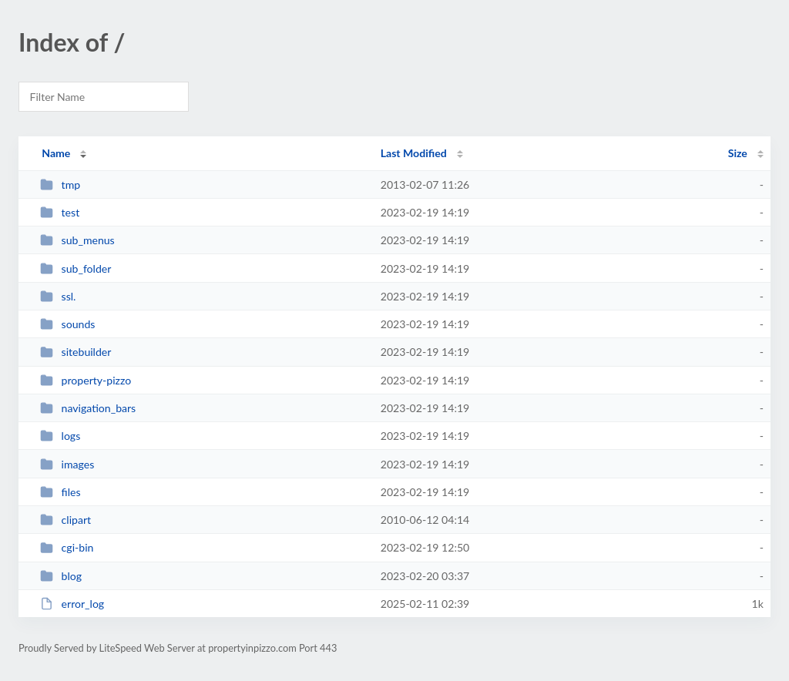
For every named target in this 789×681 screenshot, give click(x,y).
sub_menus (77, 240)
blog (61, 575)
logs (60, 435)
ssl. (58, 296)
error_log (72, 603)
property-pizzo (85, 380)
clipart (65, 519)
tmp (60, 184)
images (67, 464)
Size (737, 152)
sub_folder (75, 268)
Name (56, 152)
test (59, 212)
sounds (67, 323)
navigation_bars (88, 407)
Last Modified (414, 152)
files (60, 491)
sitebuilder (75, 351)
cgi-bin (66, 547)
